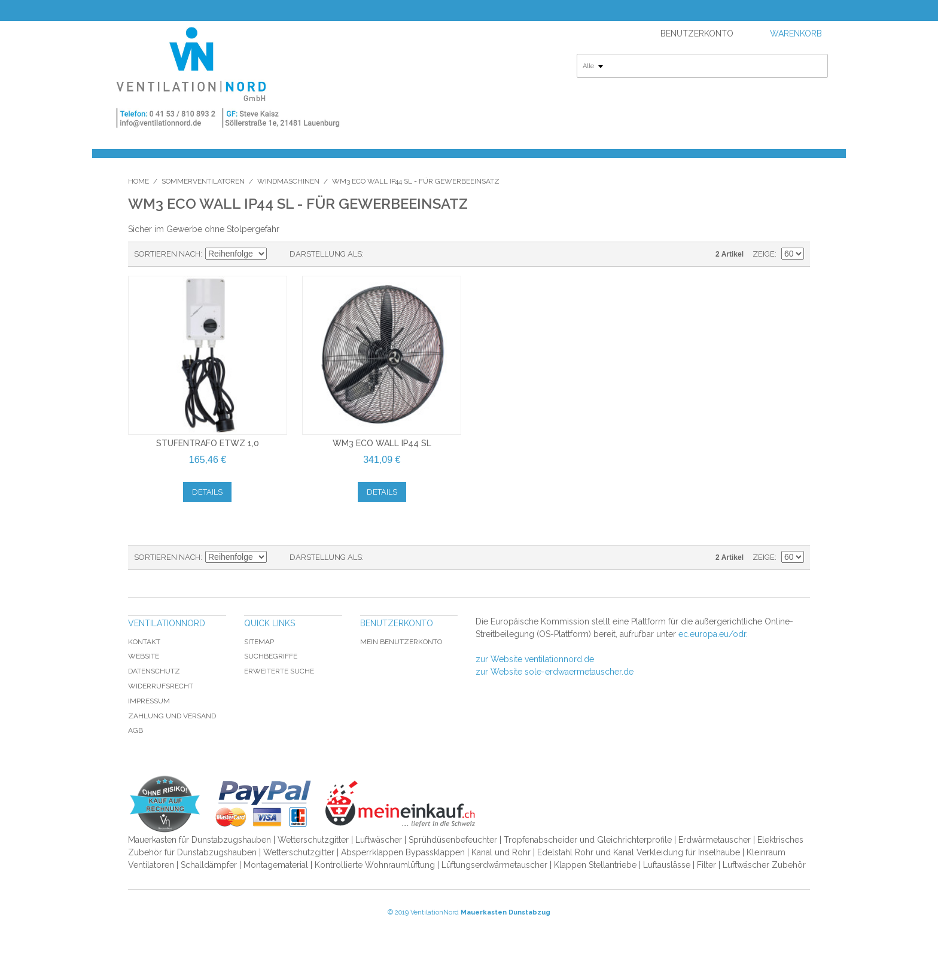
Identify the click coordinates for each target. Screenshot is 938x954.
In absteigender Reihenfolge (278, 254)
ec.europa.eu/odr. (713, 634)
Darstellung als (326, 253)
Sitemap (259, 642)
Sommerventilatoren (203, 181)
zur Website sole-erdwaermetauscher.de (555, 671)
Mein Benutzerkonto (401, 642)
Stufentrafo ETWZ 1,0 (207, 443)
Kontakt (144, 642)
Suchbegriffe (270, 656)
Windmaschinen (288, 181)
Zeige (764, 253)
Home (138, 181)
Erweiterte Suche (279, 671)
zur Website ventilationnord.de (535, 659)
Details (207, 491)
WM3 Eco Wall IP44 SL (382, 443)
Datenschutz (154, 671)
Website (143, 656)
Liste (397, 254)
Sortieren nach (167, 253)
